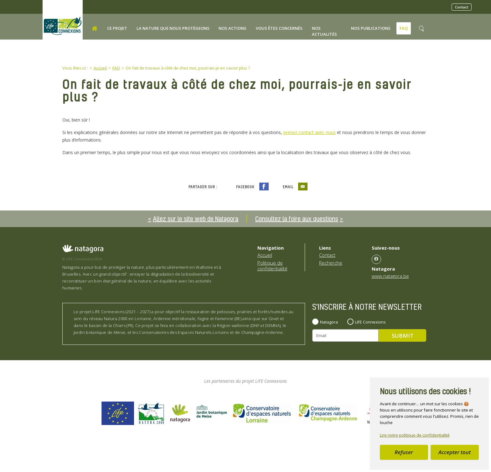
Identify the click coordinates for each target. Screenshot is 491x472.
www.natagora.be (390, 276)
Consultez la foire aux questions (296, 219)
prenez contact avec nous (309, 132)
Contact (461, 7)
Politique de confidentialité (272, 266)
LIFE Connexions (370, 322)
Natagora (329, 322)
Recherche (330, 263)
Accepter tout (454, 452)
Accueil (264, 255)
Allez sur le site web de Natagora (195, 219)
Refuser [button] (404, 452)
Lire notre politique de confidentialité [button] (415, 435)
